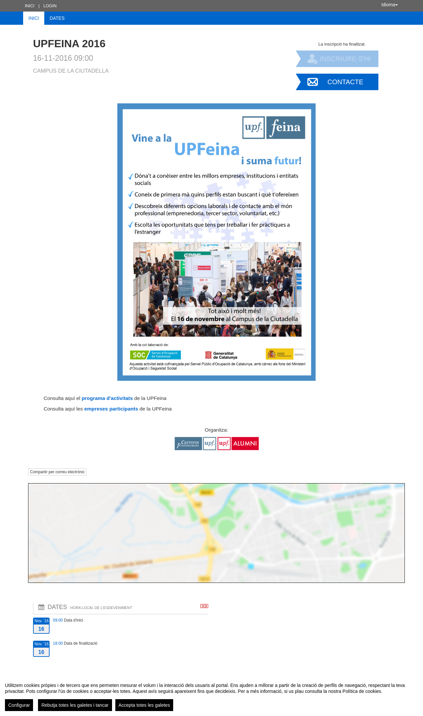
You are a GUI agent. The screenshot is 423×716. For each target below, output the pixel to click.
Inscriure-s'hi (345, 58)
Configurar (19, 705)
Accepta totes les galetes (144, 705)
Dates (57, 18)
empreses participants (111, 409)
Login (50, 5)
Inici (29, 5)
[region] (211, 694)
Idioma (389, 4)
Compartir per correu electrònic (57, 472)
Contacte (345, 82)
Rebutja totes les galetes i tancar (74, 705)
